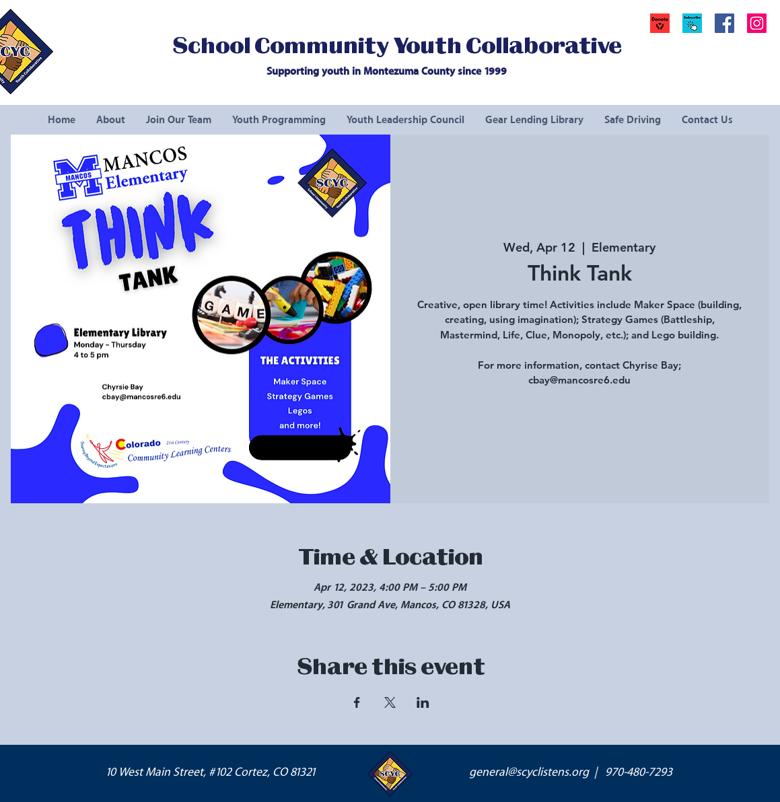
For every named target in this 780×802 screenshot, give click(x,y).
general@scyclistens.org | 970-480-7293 (570, 772)
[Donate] (660, 23)
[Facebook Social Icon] (724, 23)
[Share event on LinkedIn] (423, 702)
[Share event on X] (390, 702)
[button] (692, 23)
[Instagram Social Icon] (757, 23)
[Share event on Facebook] (357, 702)
